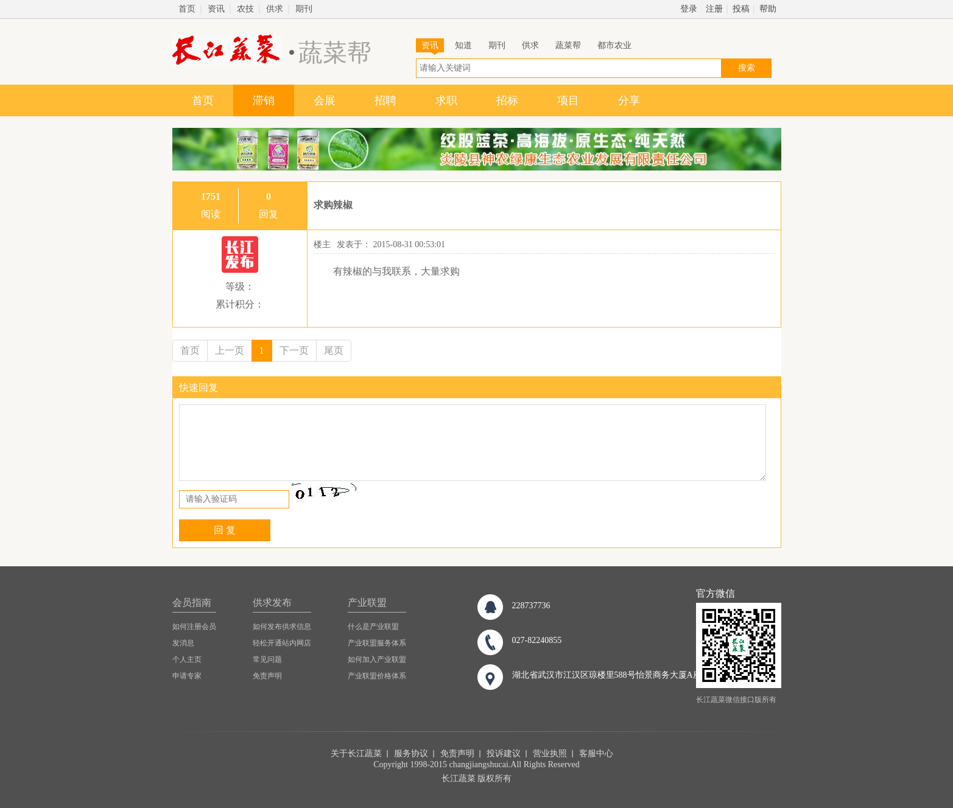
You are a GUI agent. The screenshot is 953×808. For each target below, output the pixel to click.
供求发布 (272, 602)
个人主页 (187, 659)
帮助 (767, 8)
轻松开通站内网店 (282, 643)
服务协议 (411, 753)
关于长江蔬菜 (356, 753)
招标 (507, 100)
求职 (446, 100)
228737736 (531, 605)
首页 (186, 8)
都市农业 (614, 45)
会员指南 (191, 602)
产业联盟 (367, 602)
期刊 (303, 8)
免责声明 (267, 676)
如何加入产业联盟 (377, 659)
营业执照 (550, 753)
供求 (274, 8)
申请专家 (187, 676)
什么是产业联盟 (373, 626)
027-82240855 (537, 640)
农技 (245, 8)
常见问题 (267, 659)
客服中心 (596, 753)
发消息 (183, 643)
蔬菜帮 (568, 45)
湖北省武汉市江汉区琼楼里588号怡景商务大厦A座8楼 (613, 675)
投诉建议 (504, 753)
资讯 (216, 8)
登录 (688, 8)
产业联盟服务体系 (377, 643)
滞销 (264, 100)
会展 (325, 100)
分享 (629, 100)
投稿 (741, 8)
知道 (463, 45)
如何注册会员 (194, 626)
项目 (568, 100)
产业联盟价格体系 (377, 676)
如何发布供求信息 (282, 626)
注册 (714, 8)
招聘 (385, 100)
